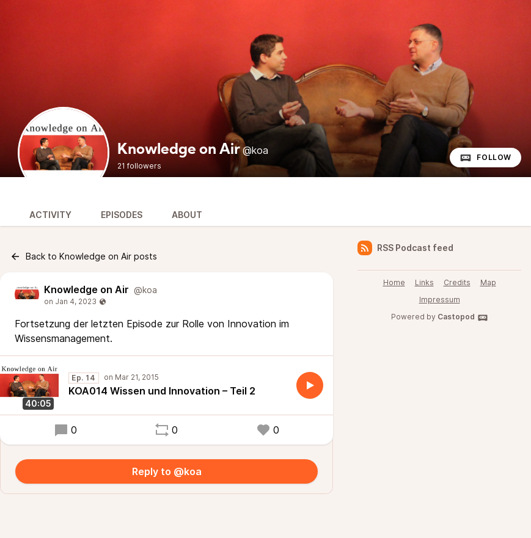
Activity (50, 214)
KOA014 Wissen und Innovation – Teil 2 (161, 391)
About (187, 214)
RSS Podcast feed (405, 248)
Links (424, 282)
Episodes (121, 214)
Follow (485, 157)
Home (394, 282)
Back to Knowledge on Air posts (83, 256)
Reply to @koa (167, 471)
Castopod (463, 317)
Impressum (439, 299)
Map (488, 282)
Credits (457, 282)
